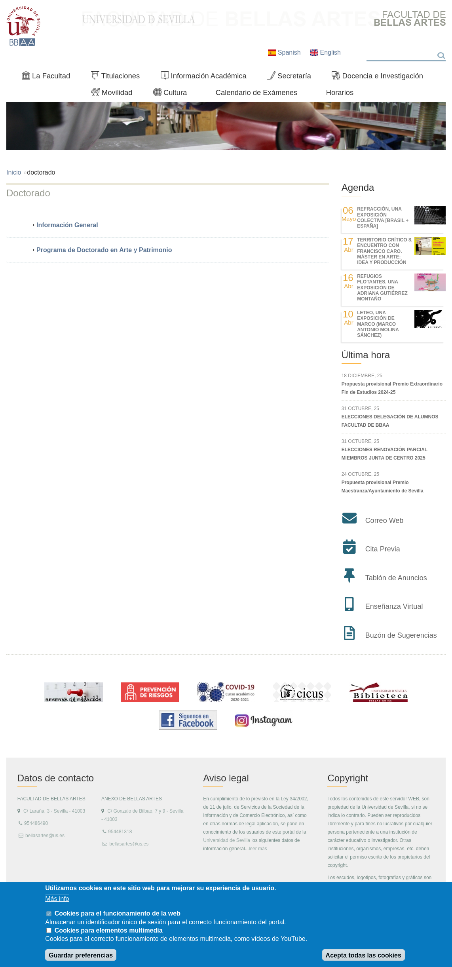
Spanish (285, 52)
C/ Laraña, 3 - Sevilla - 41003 (54, 811)
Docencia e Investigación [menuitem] (380, 78)
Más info (57, 898)
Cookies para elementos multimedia (109, 930)
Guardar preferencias (81, 955)
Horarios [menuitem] (340, 92)
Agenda (358, 187)
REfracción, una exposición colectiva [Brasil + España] (382, 217)
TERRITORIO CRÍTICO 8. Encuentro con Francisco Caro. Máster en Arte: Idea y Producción (384, 251)
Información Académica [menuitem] (207, 78)
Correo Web (384, 520)
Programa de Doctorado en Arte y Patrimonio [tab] (101, 250)
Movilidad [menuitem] (115, 94)
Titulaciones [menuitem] (118, 78)
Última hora (366, 355)
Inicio (13, 172)
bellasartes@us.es (45, 835)
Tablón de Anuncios (396, 578)
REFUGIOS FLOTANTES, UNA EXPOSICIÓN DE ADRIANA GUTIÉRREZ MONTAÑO (382, 288)
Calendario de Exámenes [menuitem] (257, 92)
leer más (258, 848)
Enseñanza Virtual (394, 606)
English (325, 52)
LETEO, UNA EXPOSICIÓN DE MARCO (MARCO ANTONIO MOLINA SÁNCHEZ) (378, 324)
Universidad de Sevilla (226, 840)
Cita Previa (382, 549)
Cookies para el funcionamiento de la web (117, 913)
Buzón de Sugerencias (401, 635)
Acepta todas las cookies (363, 955)
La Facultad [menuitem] (49, 78)
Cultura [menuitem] (173, 94)
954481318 (120, 831)
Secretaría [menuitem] (292, 78)
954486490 (36, 823)
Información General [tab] (64, 225)
